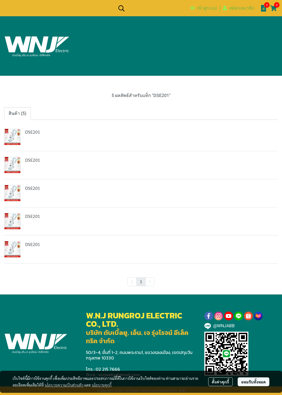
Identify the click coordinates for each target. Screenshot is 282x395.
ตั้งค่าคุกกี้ (220, 381)
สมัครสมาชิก (238, 8)
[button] (151, 8)
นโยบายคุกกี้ (102, 384)
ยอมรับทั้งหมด (253, 381)
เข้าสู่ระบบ (203, 8)
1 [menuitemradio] (141, 281)
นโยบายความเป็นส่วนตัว (64, 384)
